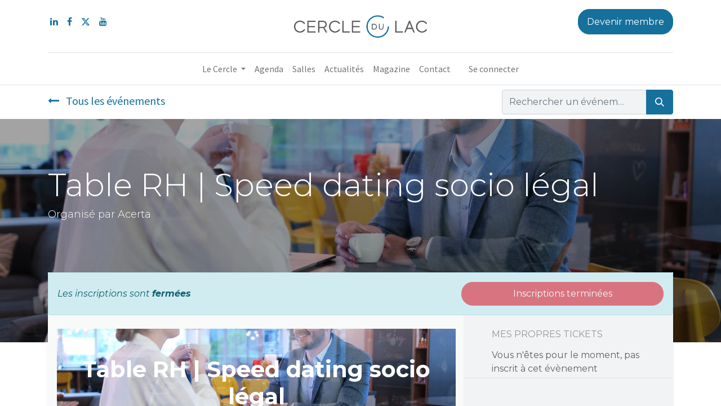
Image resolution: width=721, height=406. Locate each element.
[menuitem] (269, 69)
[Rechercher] (659, 102)
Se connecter (494, 68)
